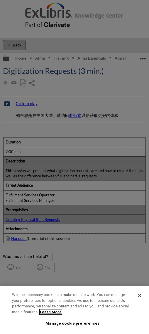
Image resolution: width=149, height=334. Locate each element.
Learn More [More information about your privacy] (51, 312)
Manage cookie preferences (72, 323)
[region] (74, 310)
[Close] (139, 295)
